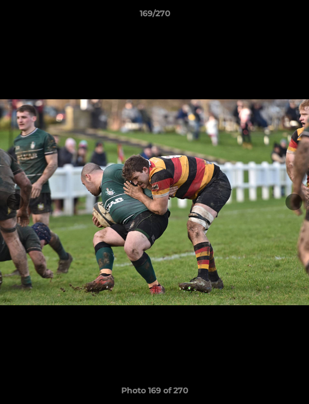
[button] (295, 16)
